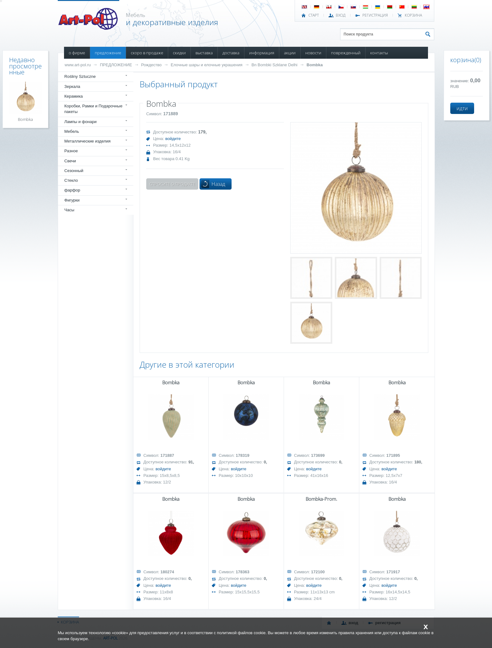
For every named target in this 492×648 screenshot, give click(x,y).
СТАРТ (313, 15)
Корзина (413, 15)
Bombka (315, 64)
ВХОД (340, 15)
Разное (71, 150)
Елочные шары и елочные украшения (206, 64)
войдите (173, 138)
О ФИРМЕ (77, 53)
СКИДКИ (179, 53)
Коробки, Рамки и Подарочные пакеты (93, 109)
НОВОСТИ (313, 53)
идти (462, 108)
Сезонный (73, 170)
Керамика (73, 96)
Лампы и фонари (80, 121)
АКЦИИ (290, 53)
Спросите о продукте (172, 184)
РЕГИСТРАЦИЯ (375, 15)
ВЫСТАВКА (204, 53)
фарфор (72, 190)
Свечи (70, 161)
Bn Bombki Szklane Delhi (275, 64)
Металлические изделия (87, 141)
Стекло (71, 180)
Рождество (151, 64)
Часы (69, 210)
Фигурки (72, 200)
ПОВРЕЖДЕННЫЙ (346, 53)
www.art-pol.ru (78, 64)
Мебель (71, 131)
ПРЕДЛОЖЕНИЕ (108, 53)
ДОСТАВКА (230, 53)
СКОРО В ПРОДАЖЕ (147, 53)
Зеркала (72, 86)
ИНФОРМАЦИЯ (261, 53)
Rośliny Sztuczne (80, 76)
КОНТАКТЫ (379, 53)
